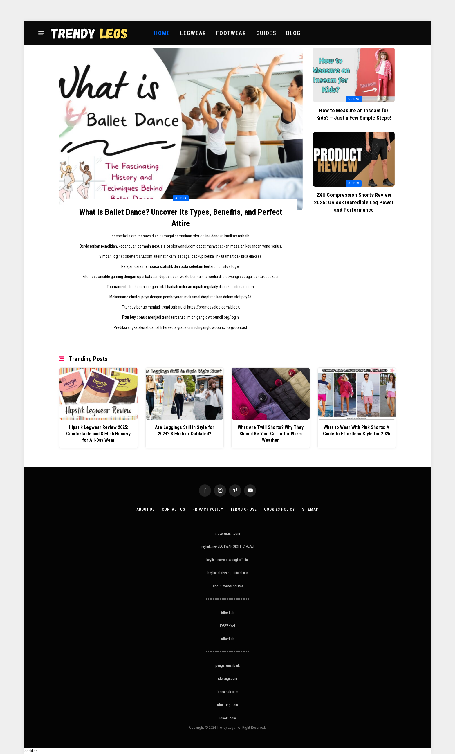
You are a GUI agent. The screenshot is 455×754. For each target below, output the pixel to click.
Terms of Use (243, 509)
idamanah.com (227, 692)
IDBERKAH (227, 625)
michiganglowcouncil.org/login (213, 317)
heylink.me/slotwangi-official (227, 560)
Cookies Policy (279, 509)
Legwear (193, 33)
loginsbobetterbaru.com (132, 256)
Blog (293, 33)
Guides (266, 33)
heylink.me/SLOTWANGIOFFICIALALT (228, 546)
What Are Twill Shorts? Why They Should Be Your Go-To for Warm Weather (271, 434)
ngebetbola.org (124, 236)
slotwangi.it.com (227, 533)
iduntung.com (227, 705)
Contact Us (173, 509)
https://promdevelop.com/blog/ (213, 307)
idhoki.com (227, 718)
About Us (145, 509)
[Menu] (41, 33)
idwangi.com (227, 678)
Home (162, 33)
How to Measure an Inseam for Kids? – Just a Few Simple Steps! (353, 114)
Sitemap (310, 509)
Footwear (231, 33)
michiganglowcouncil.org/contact (219, 327)
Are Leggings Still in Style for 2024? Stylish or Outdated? (184, 430)
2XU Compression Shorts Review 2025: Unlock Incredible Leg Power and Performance (354, 202)
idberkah (227, 612)
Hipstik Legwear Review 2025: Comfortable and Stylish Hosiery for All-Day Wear (98, 434)
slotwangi (231, 276)
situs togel (231, 266)
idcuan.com (244, 286)
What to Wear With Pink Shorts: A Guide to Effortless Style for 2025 (356, 430)
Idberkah (227, 639)
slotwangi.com (183, 246)
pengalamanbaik (227, 665)
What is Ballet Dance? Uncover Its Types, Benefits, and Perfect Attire (180, 217)
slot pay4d (242, 297)
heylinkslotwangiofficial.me (227, 573)
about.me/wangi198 (228, 586)
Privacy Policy (207, 509)
